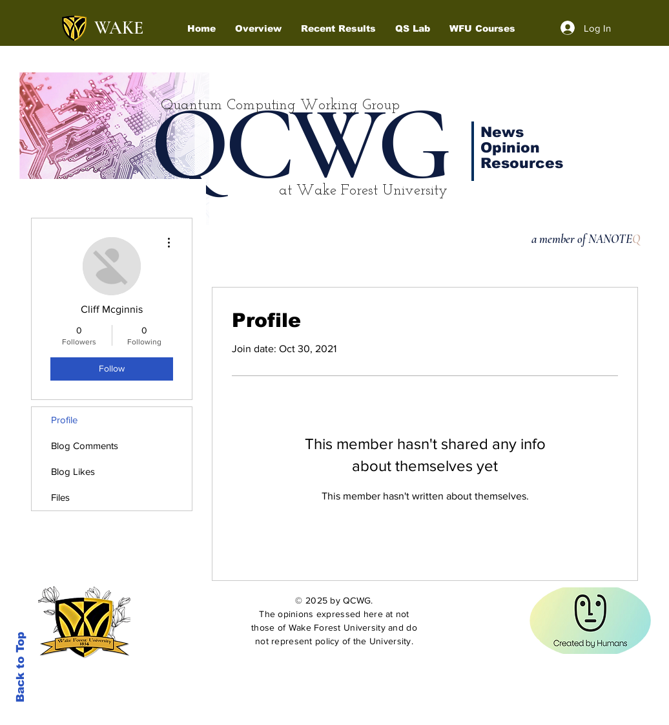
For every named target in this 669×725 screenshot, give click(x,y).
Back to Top (20, 667)
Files (60, 497)
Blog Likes (73, 471)
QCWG (298, 144)
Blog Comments (84, 445)
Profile (64, 419)
